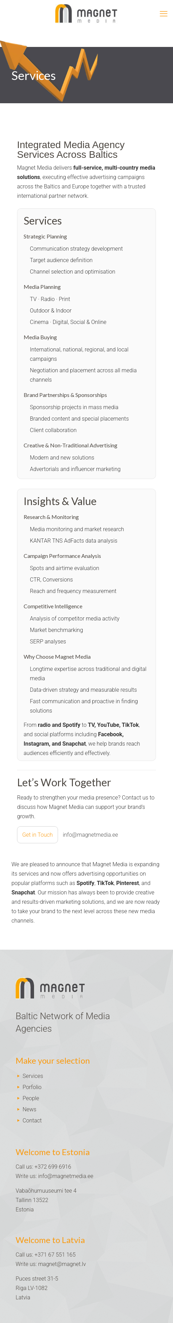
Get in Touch (37, 834)
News (29, 1109)
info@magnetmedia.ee (65, 1176)
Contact (32, 1120)
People (31, 1098)
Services (33, 1076)
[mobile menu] (164, 14)
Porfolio (32, 1087)
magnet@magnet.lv (62, 1264)
